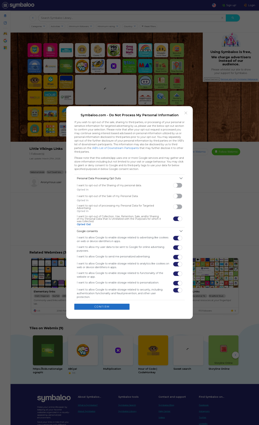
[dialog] (129, 212)
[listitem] (129, 178)
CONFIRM (102, 306)
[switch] (177, 185)
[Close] (186, 113)
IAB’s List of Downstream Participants (115, 148)
